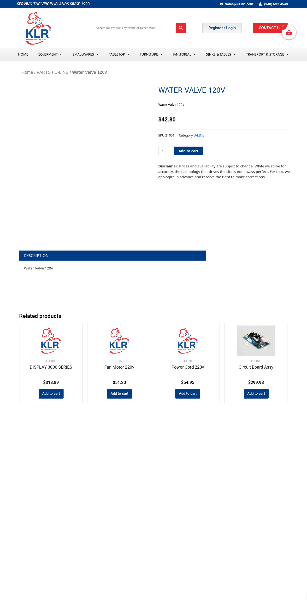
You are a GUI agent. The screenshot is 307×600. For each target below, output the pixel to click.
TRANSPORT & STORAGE (267, 54)
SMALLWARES (85, 54)
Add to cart (188, 150)
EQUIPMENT (50, 54)
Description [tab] (36, 255)
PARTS (44, 72)
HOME (23, 54)
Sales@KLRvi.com (236, 4)
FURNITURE (151, 54)
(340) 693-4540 (273, 4)
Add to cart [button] (51, 393)
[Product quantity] (164, 151)
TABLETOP (119, 54)
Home (27, 72)
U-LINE (61, 72)
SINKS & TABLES (221, 54)
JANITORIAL (184, 54)
